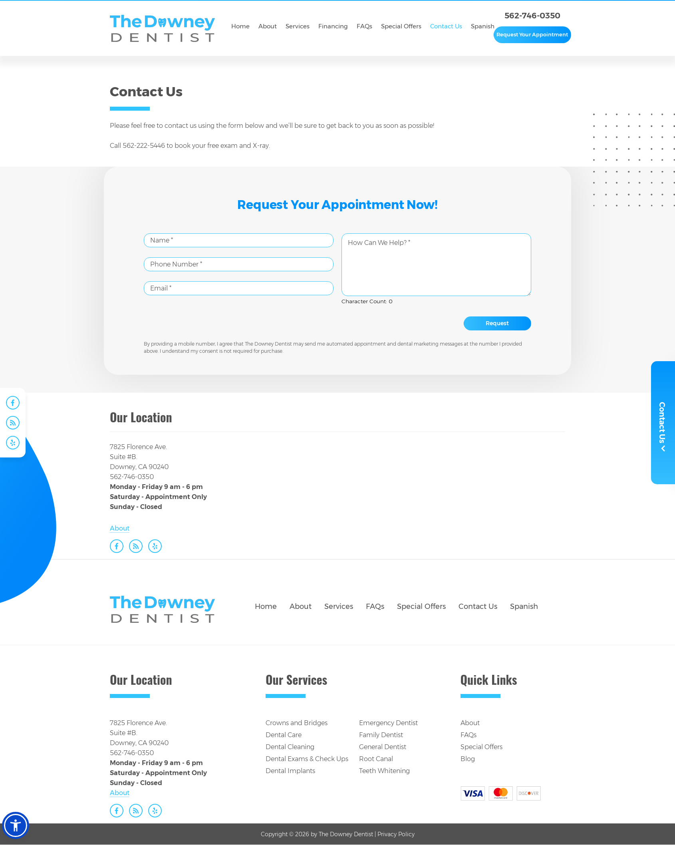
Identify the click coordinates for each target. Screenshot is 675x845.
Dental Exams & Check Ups (307, 759)
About (119, 528)
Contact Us (478, 606)
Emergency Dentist (388, 723)
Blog (468, 759)
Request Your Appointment (532, 34)
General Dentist (382, 747)
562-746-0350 (532, 15)
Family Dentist (381, 735)
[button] (15, 825)
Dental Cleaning (290, 747)
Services (338, 606)
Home (266, 606)
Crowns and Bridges (297, 723)
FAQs (375, 606)
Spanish (524, 606)
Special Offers (421, 606)
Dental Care (284, 735)
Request (497, 323)
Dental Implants (290, 771)
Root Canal (376, 759)
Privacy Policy (396, 834)
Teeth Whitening (384, 771)
